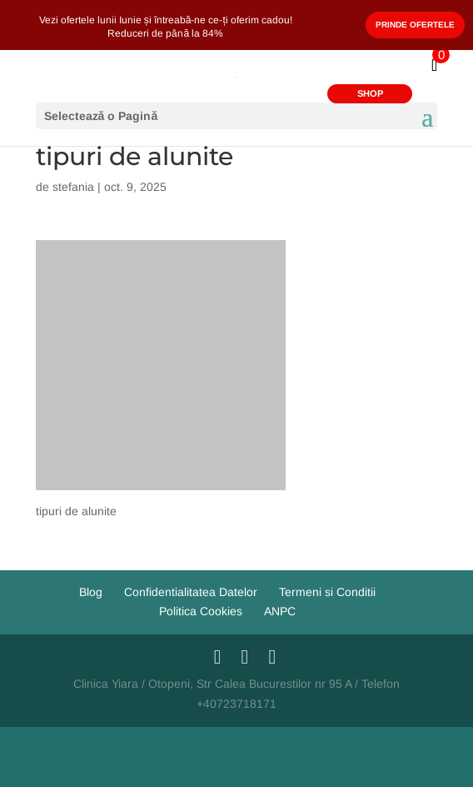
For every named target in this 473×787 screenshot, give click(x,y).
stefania (73, 186)
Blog (90, 592)
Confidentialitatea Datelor (190, 592)
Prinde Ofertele (415, 24)
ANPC (280, 611)
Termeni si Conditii (327, 592)
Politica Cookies (200, 611)
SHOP (370, 93)
